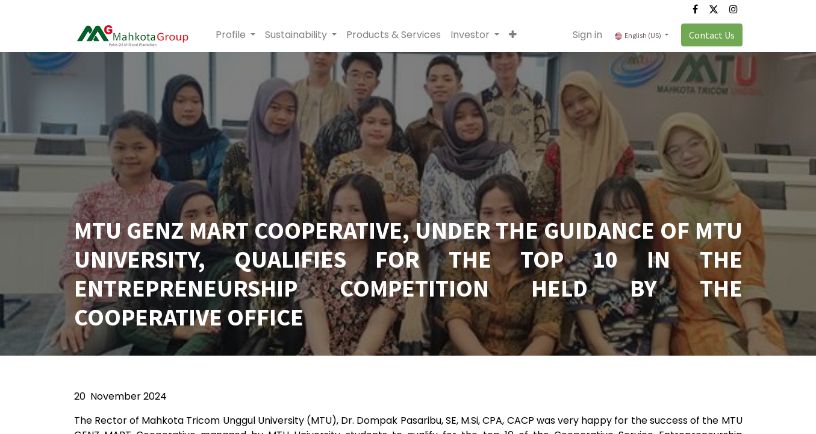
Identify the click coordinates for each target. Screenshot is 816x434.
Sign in (587, 35)
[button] (513, 35)
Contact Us (712, 35)
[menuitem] (393, 35)
